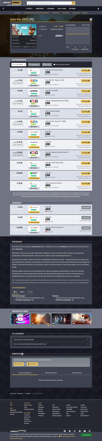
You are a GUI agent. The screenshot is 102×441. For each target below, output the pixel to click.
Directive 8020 (66, 13)
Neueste (25, 373)
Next (88, 319)
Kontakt (12, 414)
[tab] (51, 339)
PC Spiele (28, 393)
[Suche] (49, 3)
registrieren (32, 364)
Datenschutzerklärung (16, 412)
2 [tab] (51, 325)
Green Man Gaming (71, 407)
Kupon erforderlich (17, 83)
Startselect (84, 407)
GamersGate (55, 411)
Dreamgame (41, 413)
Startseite (20, 393)
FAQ (11, 405)
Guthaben (27, 419)
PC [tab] (15, 292)
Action (34, 37)
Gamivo (68, 405)
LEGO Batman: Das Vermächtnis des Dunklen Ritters (36, 13)
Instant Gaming (70, 411)
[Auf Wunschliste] (85, 48)
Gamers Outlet (56, 409)
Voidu (82, 413)
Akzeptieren (86, 435)
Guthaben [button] (50, 8)
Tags (25, 407)
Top (77, 373)
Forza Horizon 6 (56, 13)
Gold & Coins (62, 8)
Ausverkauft (86, 207)
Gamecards (27, 417)
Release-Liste (28, 405)
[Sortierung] (18, 64)
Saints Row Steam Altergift (52, 111)
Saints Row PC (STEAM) (51, 90)
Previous (13, 319)
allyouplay (41, 407)
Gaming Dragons (57, 415)
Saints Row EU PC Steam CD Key (53, 70)
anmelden (18, 364)
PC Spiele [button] (29, 8)
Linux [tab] (30, 292)
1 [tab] (48, 325)
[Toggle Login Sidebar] (98, 8)
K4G (67, 413)
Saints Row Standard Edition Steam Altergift (57, 101)
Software (72, 8)
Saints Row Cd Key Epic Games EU (54, 227)
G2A (53, 405)
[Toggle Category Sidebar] (3, 8)
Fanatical (41, 415)
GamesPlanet (56, 413)
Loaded (83, 405)
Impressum (13, 410)
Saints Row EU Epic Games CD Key (54, 162)
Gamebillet (55, 407)
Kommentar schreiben (57, 29)
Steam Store (84, 409)
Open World (58, 35)
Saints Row (48, 132)
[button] (68, 47)
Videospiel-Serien (29, 409)
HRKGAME (69, 409)
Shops (40, 403)
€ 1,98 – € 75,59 (58, 26)
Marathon (85, 13)
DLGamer (40, 411)
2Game (40, 405)
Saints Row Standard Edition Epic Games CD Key (58, 152)
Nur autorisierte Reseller (63, 64)
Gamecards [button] (39, 8)
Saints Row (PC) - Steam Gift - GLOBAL (55, 121)
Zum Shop (86, 70)
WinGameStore (85, 415)
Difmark (40, 409)
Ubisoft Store (84, 411)
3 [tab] (54, 325)
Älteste (51, 373)
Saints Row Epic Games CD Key (53, 183)
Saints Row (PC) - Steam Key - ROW (54, 80)
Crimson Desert (76, 13)
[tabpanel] (20, 319)
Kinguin (68, 415)
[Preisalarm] (75, 48)
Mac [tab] (22, 292)
